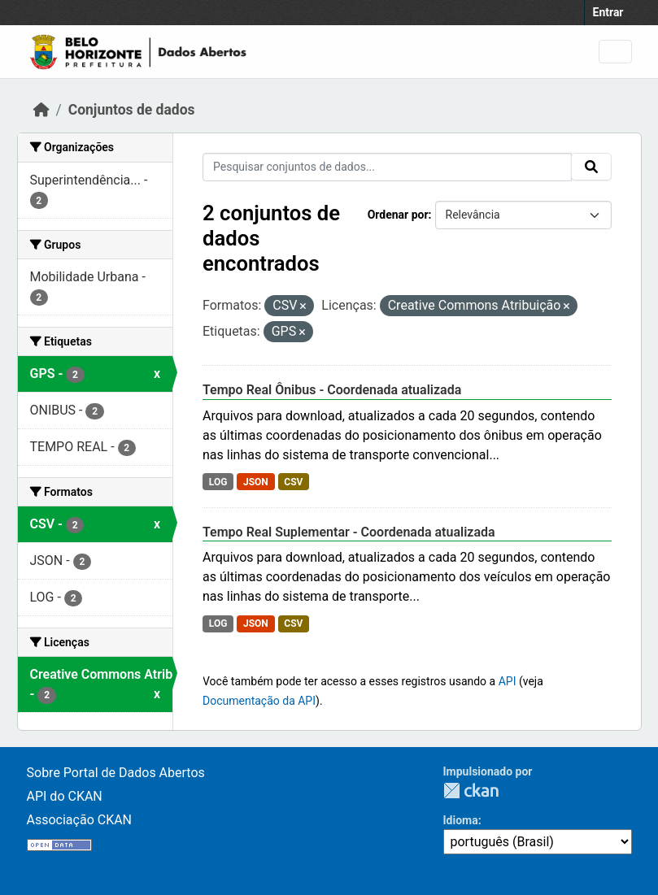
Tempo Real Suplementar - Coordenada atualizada (349, 532)
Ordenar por (398, 214)
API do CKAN (64, 796)
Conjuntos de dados (131, 110)
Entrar (608, 12)
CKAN (471, 790)
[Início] (41, 110)
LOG (218, 482)
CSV (293, 482)
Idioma (460, 820)
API (507, 681)
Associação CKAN (80, 820)
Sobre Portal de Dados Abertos (116, 772)
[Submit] (591, 166)
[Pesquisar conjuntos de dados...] (387, 167)
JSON (255, 482)
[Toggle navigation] (615, 51)
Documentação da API (259, 700)
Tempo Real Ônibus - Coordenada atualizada (332, 390)
